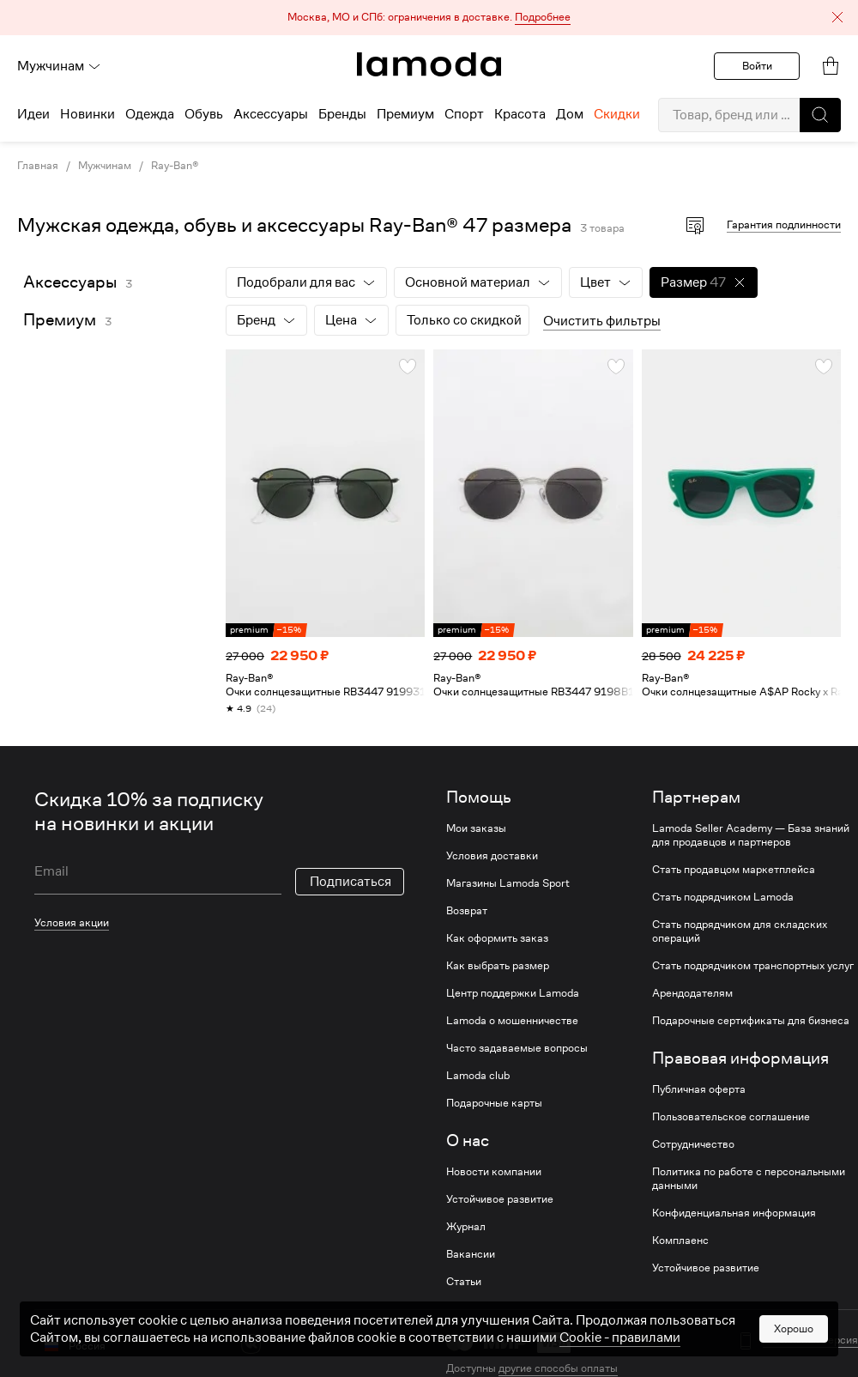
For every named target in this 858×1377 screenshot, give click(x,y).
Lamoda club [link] (478, 1076)
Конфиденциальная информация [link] (734, 1213)
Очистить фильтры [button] (602, 321)
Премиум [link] (59, 320)
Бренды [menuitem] (342, 114)
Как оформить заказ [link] (497, 938)
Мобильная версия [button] (810, 1340)
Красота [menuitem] (520, 114)
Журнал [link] (466, 1227)
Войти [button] (757, 65)
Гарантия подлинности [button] (784, 224)
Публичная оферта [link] (699, 1089)
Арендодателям (692, 993)
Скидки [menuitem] (617, 114)
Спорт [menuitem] (464, 114)
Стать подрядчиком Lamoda (723, 897)
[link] (429, 64)
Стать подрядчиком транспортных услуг (753, 966)
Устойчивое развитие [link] (499, 1199)
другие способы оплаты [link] (558, 1368)
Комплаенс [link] (680, 1240)
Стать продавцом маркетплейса (733, 870)
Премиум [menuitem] (405, 114)
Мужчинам (59, 66)
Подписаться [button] (350, 881)
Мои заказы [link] (476, 828)
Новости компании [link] (493, 1172)
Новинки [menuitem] (87, 114)
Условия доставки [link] (492, 856)
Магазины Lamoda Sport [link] (508, 883)
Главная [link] (37, 166)
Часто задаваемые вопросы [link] (517, 1048)
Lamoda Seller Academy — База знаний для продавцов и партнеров (750, 835)
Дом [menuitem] (569, 114)
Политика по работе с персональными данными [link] (748, 1178)
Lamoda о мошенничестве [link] (512, 1021)
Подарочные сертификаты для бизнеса (750, 1021)
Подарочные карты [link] (494, 1103)
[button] (429, 17)
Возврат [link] (466, 911)
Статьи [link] (463, 1282)
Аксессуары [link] (70, 282)
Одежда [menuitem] (149, 114)
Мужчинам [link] (104, 166)
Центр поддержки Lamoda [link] (512, 993)
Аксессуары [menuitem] (270, 114)
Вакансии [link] (470, 1254)
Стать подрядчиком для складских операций (739, 931)
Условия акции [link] (71, 922)
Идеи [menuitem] (33, 114)
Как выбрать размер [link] (497, 966)
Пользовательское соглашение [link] (731, 1117)
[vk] (251, 1344)
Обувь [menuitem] (203, 114)
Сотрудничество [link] (693, 1144)
